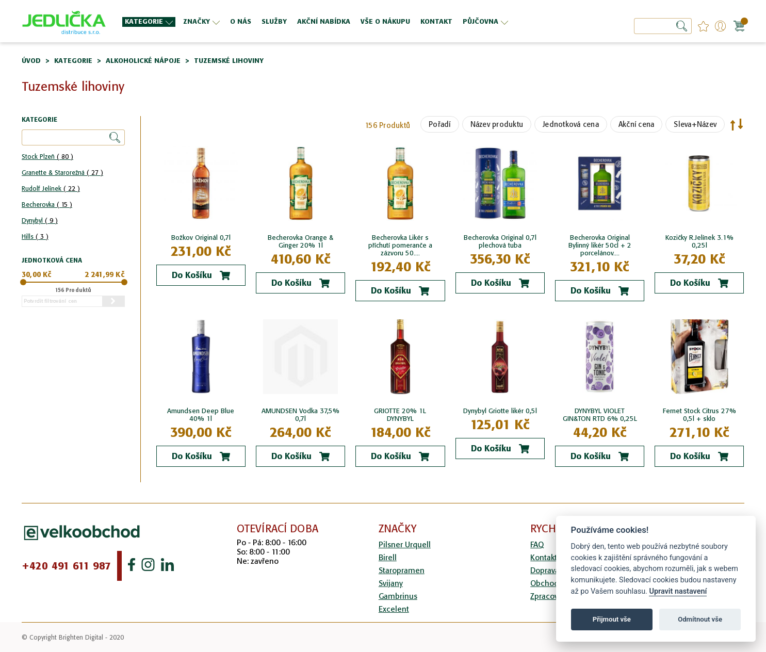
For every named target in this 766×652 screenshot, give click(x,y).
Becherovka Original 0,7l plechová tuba (500, 241)
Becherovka (47, 204)
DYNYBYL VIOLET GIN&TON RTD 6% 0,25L (600, 414)
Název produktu (497, 124)
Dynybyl (40, 220)
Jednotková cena (571, 124)
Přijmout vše (612, 619)
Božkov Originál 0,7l (201, 237)
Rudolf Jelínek (51, 188)
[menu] (339, 21)
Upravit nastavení (678, 591)
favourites (703, 26)
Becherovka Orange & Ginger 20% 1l (300, 241)
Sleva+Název (695, 124)
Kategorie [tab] (39, 120)
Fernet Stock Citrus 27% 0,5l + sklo (699, 414)
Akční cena (636, 124)
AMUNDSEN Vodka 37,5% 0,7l (300, 414)
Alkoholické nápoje (143, 60)
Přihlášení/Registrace (720, 26)
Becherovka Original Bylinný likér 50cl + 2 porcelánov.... (599, 245)
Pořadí (440, 124)
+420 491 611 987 (66, 566)
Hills (35, 236)
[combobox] (663, 26)
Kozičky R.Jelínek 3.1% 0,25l (699, 241)
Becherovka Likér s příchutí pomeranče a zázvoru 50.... (400, 245)
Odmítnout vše (700, 619)
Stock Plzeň (47, 156)
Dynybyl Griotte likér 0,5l (500, 411)
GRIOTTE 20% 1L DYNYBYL (400, 414)
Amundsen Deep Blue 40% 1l (200, 414)
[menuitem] (148, 22)
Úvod (31, 60)
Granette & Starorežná (62, 172)
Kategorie (73, 60)
